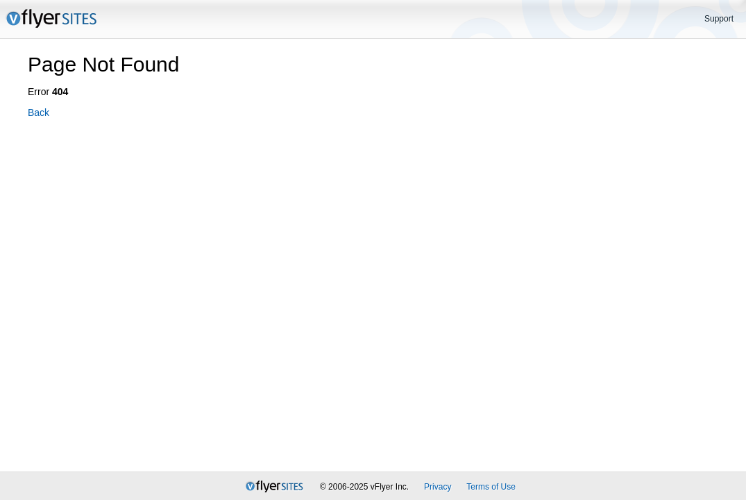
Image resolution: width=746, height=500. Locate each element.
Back (38, 112)
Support (719, 19)
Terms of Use (491, 487)
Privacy (437, 487)
